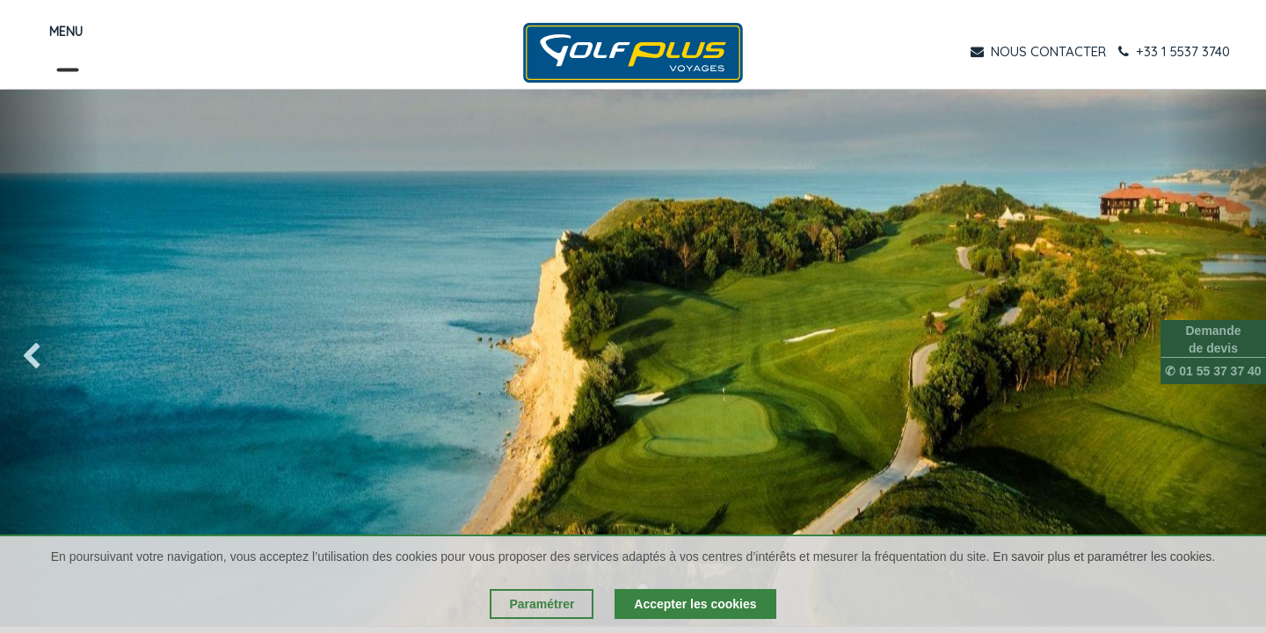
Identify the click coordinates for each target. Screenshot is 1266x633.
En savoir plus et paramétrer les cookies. (1104, 556)
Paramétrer (541, 604)
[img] (50, 358)
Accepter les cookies (695, 604)
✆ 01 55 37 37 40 (1213, 371)
